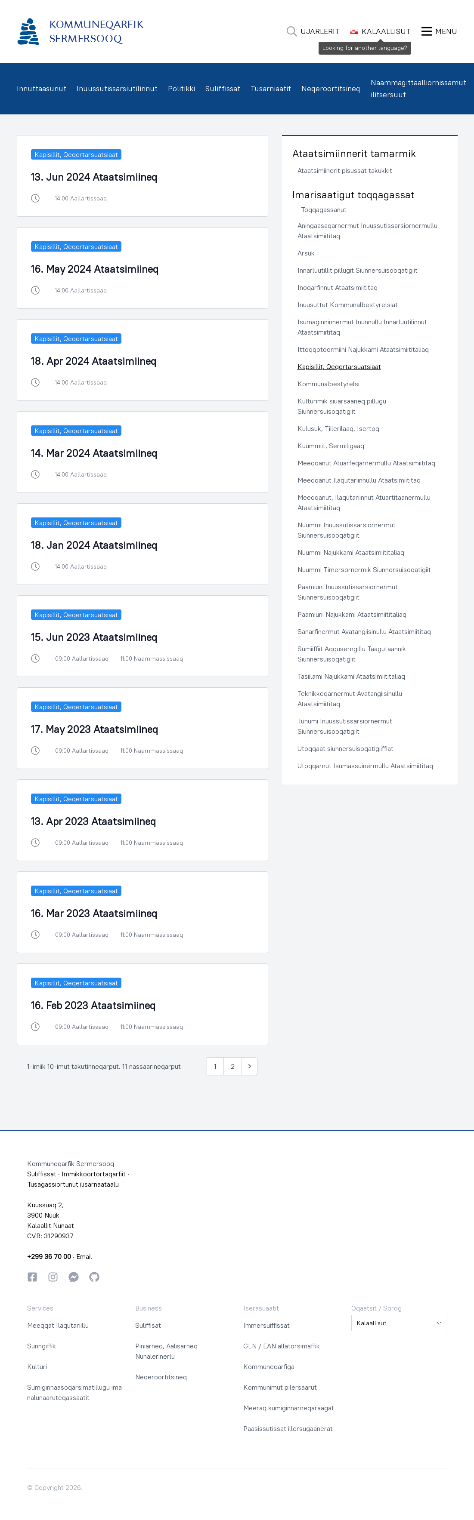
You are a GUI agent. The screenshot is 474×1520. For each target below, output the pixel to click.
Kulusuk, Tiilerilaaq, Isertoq (338, 428)
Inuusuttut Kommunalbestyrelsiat (347, 304)
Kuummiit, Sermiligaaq (330, 445)
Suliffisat (148, 1325)
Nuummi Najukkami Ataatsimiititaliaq (350, 552)
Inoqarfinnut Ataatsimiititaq (337, 287)
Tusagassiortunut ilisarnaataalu (73, 1184)
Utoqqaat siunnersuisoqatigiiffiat (345, 748)
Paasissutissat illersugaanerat (288, 1428)
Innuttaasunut (41, 88)
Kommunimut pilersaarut (280, 1387)
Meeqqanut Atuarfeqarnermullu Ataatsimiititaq (366, 462)
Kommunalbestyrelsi (328, 383)
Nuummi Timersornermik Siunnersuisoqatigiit (364, 569)
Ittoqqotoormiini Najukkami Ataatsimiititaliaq (363, 349)
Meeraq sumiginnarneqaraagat (288, 1407)
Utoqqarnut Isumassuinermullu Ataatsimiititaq (365, 765)
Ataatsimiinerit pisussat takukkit (344, 170)
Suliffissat (222, 88)
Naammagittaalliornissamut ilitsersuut (418, 88)
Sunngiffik (41, 1346)
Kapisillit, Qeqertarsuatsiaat (339, 366)
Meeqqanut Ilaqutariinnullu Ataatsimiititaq (359, 480)
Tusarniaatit (271, 88)
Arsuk (306, 253)
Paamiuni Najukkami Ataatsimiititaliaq (351, 614)
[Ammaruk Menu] (439, 31)
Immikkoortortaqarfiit (94, 1173)
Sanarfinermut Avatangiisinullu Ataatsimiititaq (364, 631)
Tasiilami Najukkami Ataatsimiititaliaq (351, 676)
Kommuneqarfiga (268, 1366)
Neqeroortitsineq (330, 88)
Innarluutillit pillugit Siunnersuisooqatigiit (357, 270)
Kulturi (37, 1366)
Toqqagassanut (324, 209)
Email (84, 1256)
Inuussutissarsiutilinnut (117, 88)
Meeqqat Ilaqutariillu (58, 1325)
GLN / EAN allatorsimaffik (281, 1346)
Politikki (181, 88)
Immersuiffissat (266, 1325)
